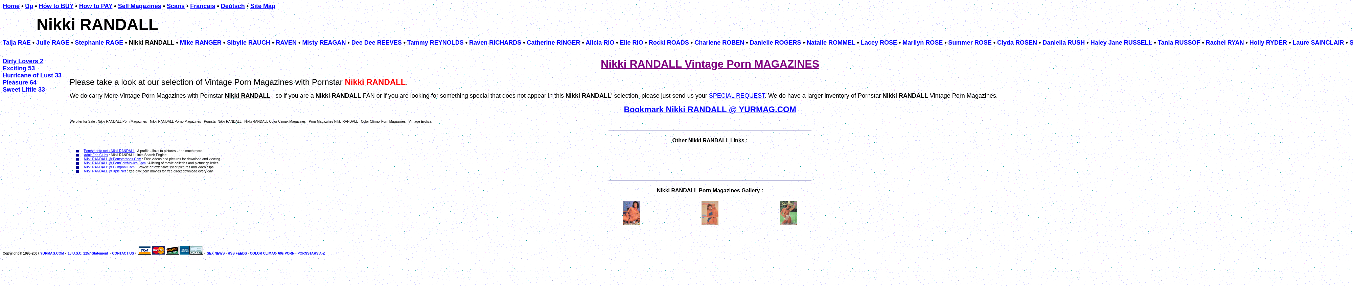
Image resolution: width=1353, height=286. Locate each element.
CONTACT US (123, 253)
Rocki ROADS (669, 42)
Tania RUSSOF (1179, 42)
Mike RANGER (201, 42)
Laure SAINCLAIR (1318, 42)
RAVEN (286, 42)
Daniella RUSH (1063, 42)
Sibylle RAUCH (248, 42)
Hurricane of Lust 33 (32, 75)
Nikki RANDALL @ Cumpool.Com (109, 167)
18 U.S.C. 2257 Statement (88, 253)
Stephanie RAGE (99, 42)
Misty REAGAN (324, 42)
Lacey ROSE (879, 42)
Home (11, 6)
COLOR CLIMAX (263, 253)
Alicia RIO (600, 42)
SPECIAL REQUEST (737, 95)
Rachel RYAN (1225, 42)
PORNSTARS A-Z (311, 253)
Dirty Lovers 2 (23, 61)
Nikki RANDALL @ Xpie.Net (105, 171)
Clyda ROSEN (1017, 42)
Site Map (262, 6)
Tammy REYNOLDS (435, 42)
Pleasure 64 (20, 82)
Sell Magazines (139, 6)
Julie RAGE (52, 42)
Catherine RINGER (553, 42)
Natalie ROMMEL (831, 42)
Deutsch (233, 6)
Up (29, 6)
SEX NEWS (216, 253)
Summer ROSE (970, 42)
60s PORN (286, 253)
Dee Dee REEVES (376, 42)
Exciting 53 (19, 68)
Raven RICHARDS (495, 42)
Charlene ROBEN (719, 42)
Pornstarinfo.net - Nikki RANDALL (109, 151)
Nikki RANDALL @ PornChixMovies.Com (115, 163)
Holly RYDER (1268, 42)
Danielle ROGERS (775, 42)
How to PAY (96, 6)
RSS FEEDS (237, 253)
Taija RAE (17, 42)
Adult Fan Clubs (96, 155)
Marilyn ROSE (922, 42)
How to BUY (56, 6)
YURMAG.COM (52, 253)
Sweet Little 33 (24, 89)
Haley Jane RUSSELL (1121, 42)
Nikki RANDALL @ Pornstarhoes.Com (112, 159)
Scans (176, 6)
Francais (202, 6)
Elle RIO (631, 42)
